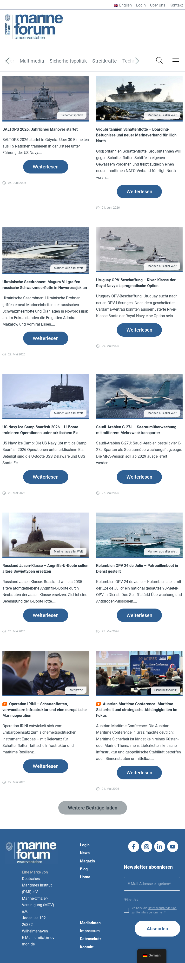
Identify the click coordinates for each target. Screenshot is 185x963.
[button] (176, 61)
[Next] (129, 61)
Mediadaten (90, 923)
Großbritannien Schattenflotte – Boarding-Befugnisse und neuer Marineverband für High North (136, 135)
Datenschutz (90, 939)
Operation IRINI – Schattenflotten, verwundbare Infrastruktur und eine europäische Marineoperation (44, 710)
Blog (84, 869)
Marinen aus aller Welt (162, 115)
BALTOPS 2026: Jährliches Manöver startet (40, 129)
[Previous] (15, 61)
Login (141, 5)
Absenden (157, 928)
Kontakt (176, 5)
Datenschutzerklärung (162, 908)
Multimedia (32, 61)
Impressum (90, 931)
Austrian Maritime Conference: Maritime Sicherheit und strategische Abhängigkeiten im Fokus (136, 710)
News (85, 853)
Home (85, 877)
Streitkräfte (104, 61)
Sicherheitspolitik (68, 61)
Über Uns (157, 5)
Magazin (87, 861)
